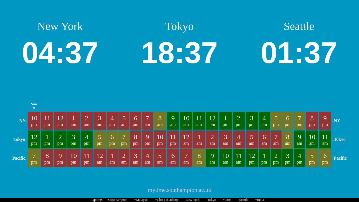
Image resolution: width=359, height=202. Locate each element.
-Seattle (243, 200)
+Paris (227, 200)
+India (259, 200)
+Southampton (117, 200)
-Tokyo (211, 200)
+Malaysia (141, 200)
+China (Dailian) (166, 200)
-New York (192, 200)
